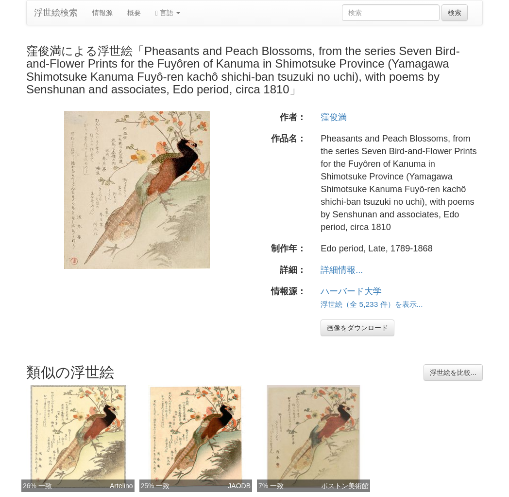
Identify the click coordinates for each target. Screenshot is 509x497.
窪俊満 (334, 117)
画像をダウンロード (357, 328)
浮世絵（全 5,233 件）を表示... (372, 304)
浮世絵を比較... (453, 372)
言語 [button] (167, 13)
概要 (134, 13)
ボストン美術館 (345, 486)
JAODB (239, 486)
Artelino (121, 486)
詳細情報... (342, 270)
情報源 (102, 13)
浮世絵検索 (56, 13)
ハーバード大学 (351, 291)
